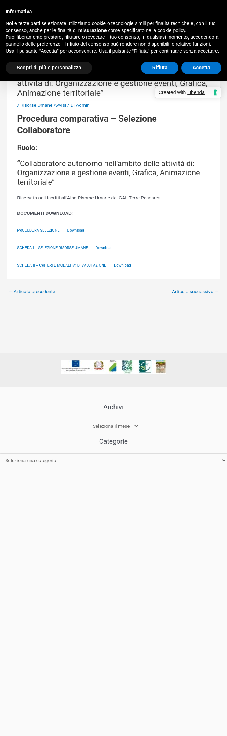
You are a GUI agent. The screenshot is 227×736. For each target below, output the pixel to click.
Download (75, 230)
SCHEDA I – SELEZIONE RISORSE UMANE (53, 248)
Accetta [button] (201, 67)
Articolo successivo (195, 291)
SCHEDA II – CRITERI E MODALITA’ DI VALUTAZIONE (62, 265)
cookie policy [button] (171, 30)
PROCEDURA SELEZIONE (38, 230)
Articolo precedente (31, 291)
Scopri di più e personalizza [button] (49, 67)
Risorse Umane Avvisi (43, 105)
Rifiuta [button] (160, 67)
